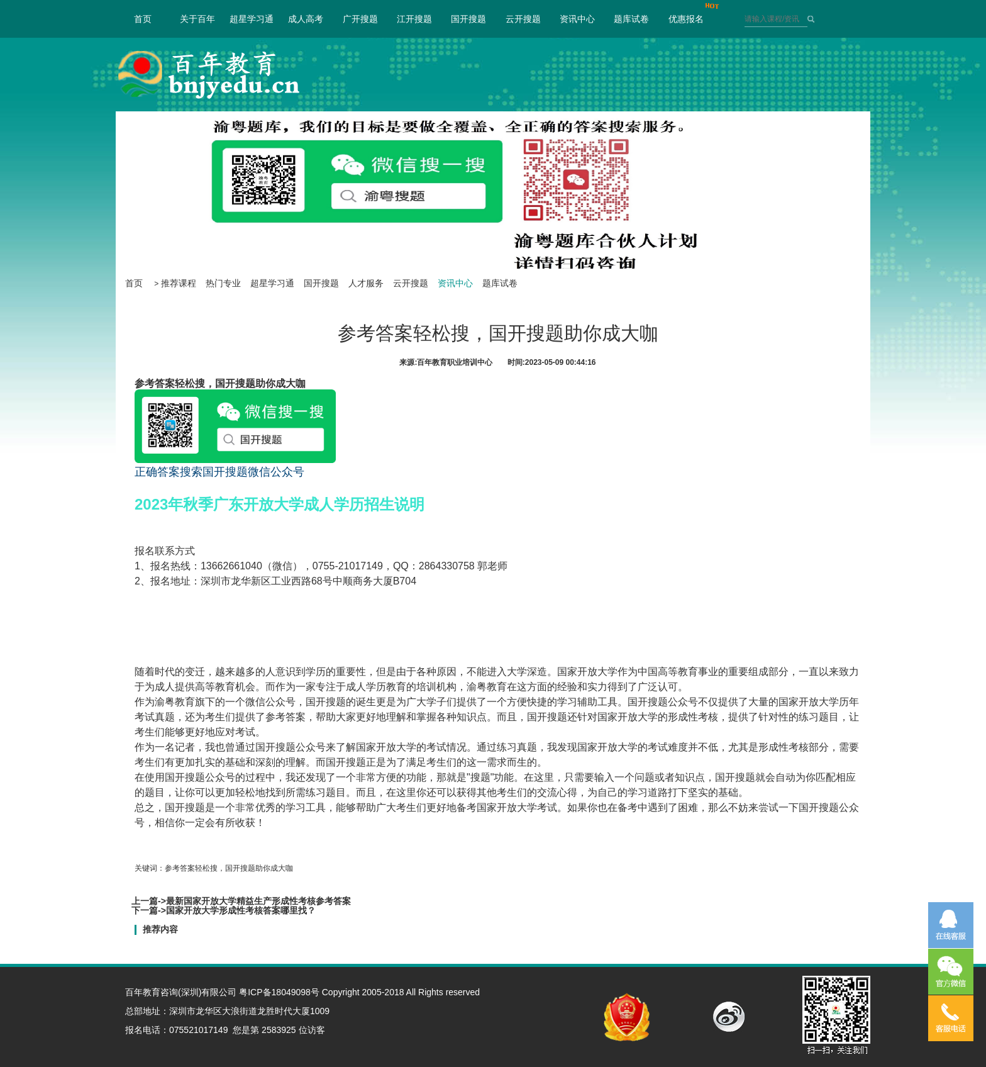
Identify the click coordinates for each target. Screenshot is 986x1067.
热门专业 (223, 283)
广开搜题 (360, 19)
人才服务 (366, 283)
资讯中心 (577, 19)
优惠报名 (686, 19)
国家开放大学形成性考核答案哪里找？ (241, 910)
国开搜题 (468, 19)
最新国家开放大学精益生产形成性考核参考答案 (258, 901)
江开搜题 (414, 19)
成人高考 (305, 19)
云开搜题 (523, 19)
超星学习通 (252, 19)
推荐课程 (178, 283)
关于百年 (197, 19)
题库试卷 (631, 19)
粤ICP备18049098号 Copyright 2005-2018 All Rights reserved (359, 992)
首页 (143, 19)
